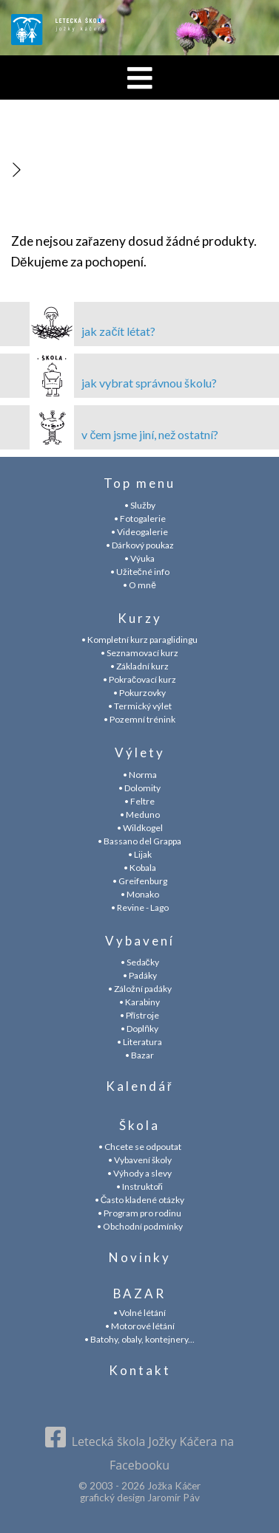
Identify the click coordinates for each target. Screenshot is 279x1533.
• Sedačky (140, 962)
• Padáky (140, 975)
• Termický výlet (140, 706)
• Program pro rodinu (139, 1213)
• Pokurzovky (139, 692)
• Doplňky (139, 1028)
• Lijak (140, 854)
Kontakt (140, 1370)
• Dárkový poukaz (140, 545)
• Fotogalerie (140, 518)
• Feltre (139, 801)
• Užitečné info (139, 571)
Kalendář (140, 1086)
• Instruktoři (140, 1186)
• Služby (139, 505)
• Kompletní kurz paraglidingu (139, 639)
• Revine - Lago (140, 907)
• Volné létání (139, 1312)
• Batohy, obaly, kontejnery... (139, 1339)
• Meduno (140, 814)
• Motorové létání (140, 1326)
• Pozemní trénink (139, 719)
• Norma (140, 774)
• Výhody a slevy (139, 1173)
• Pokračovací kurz (139, 679)
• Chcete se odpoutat (139, 1146)
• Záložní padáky (140, 988)
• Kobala (140, 867)
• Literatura (139, 1041)
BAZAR (139, 1293)
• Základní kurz (139, 666)
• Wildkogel (140, 827)
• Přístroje (140, 1015)
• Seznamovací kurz (139, 652)
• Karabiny (139, 1001)
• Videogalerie (139, 531)
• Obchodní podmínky (140, 1226)
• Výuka (139, 558)
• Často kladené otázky (140, 1199)
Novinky (140, 1257)
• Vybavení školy (140, 1159)
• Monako (140, 894)
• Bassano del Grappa (139, 841)
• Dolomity (139, 787)
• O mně (139, 584)
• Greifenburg (139, 880)
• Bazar (139, 1055)
